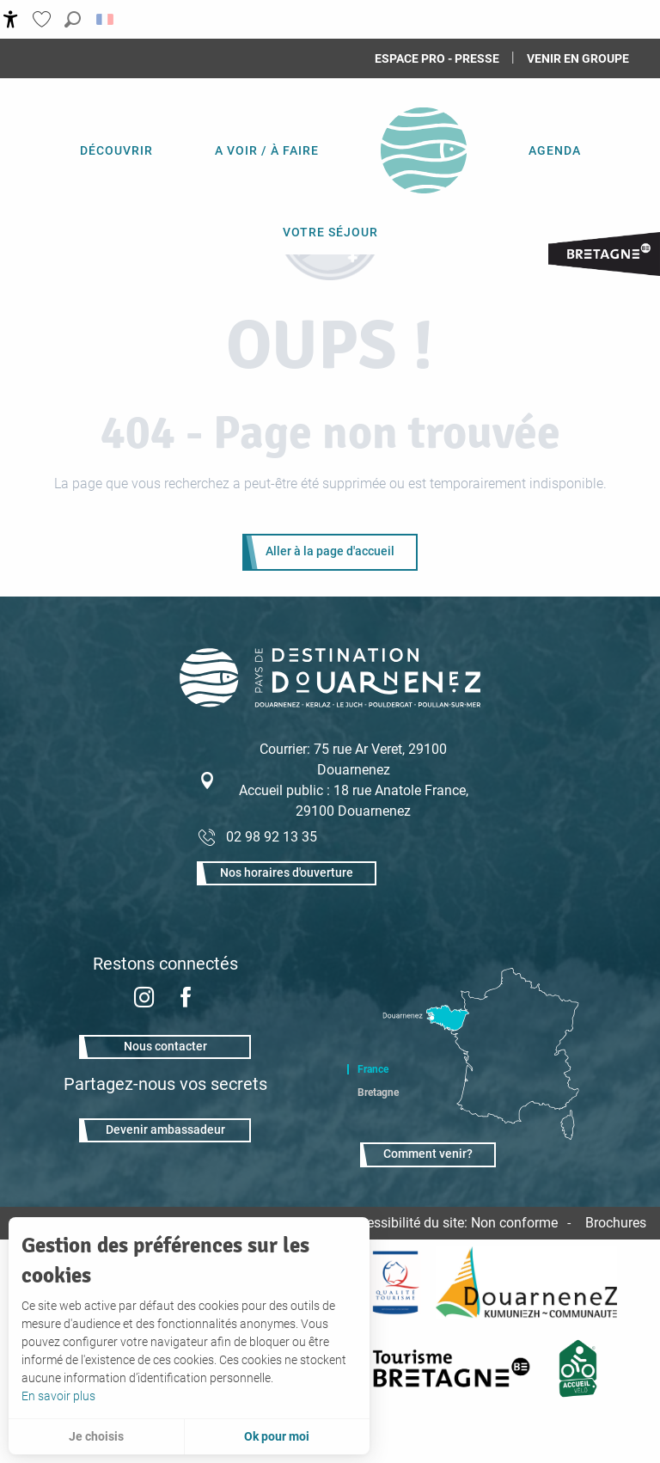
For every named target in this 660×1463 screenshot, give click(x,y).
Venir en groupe (578, 58)
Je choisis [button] (96, 1436)
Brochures (615, 1223)
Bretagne (378, 1092)
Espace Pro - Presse (437, 58)
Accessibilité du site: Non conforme (451, 1223)
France (373, 1069)
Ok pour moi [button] (276, 1436)
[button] (73, 19)
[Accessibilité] (10, 19)
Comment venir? (428, 1154)
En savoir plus (58, 1396)
